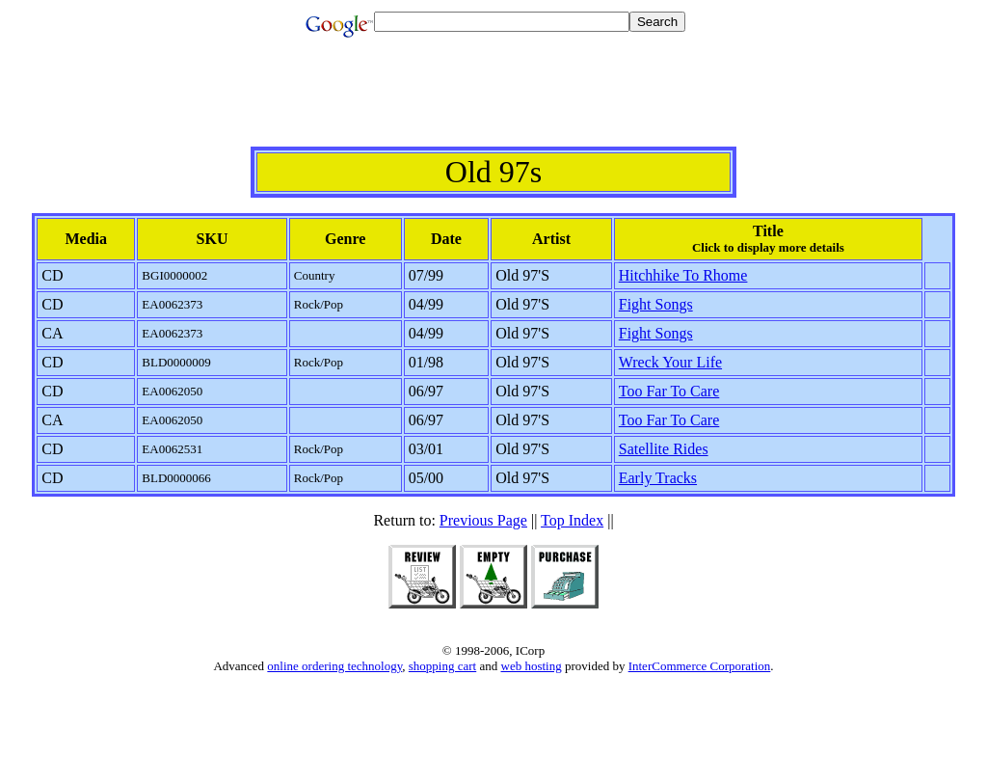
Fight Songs (656, 304)
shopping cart (442, 666)
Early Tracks (658, 478)
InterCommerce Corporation (699, 666)
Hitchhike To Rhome (683, 275)
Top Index (572, 520)
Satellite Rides (663, 449)
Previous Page (483, 520)
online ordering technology (334, 666)
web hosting (531, 666)
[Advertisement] (493, 103)
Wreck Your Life (670, 362)
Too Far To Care (669, 391)
